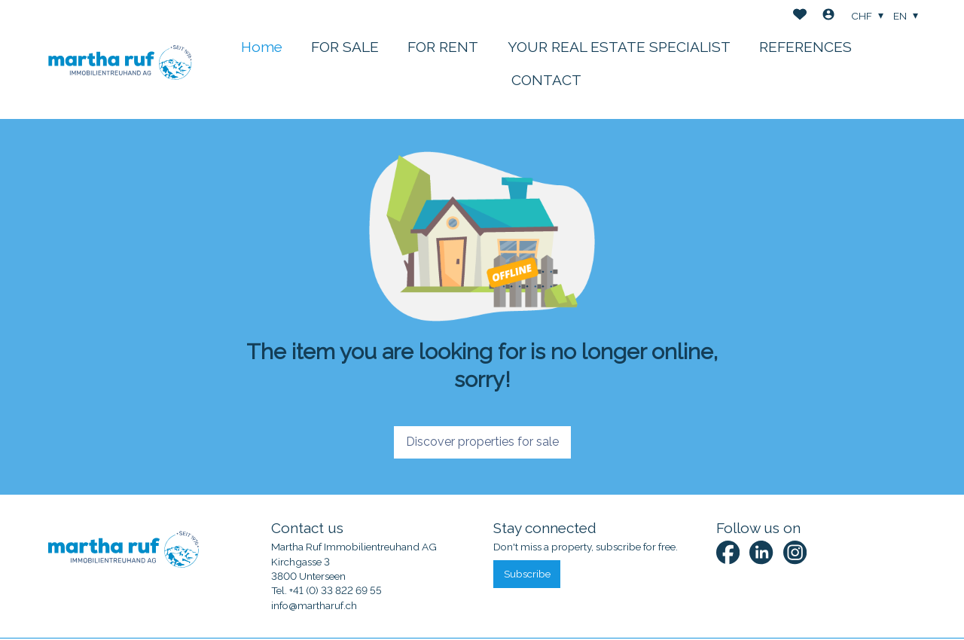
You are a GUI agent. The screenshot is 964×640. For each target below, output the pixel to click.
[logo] (120, 59)
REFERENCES (805, 46)
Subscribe (527, 574)
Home (261, 46)
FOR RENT (442, 46)
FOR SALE (345, 46)
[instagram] (795, 552)
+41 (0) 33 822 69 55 (335, 590)
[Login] (828, 16)
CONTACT (546, 80)
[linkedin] (761, 552)
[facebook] (728, 552)
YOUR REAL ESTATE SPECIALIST (619, 46)
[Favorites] (800, 16)
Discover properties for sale (482, 441)
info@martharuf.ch (314, 605)
